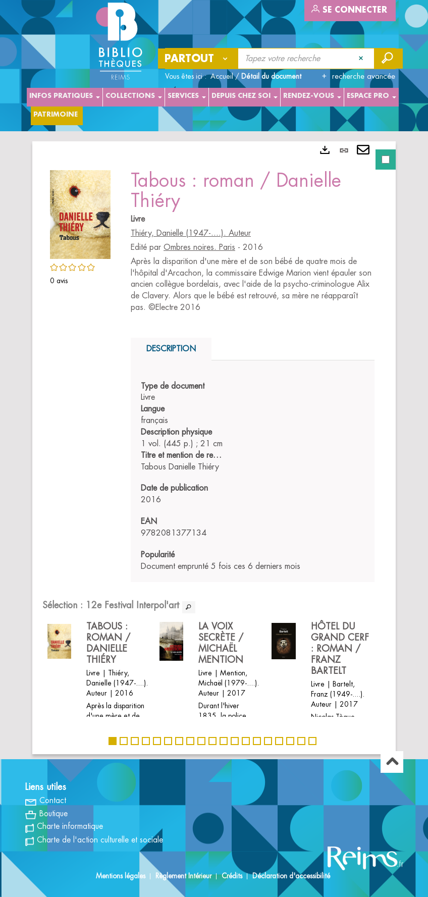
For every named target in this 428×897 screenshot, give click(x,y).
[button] (80, 213)
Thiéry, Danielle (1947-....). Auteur (191, 233)
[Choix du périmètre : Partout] (198, 58)
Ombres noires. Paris (199, 247)
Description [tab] (171, 349)
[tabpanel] (214, 447)
